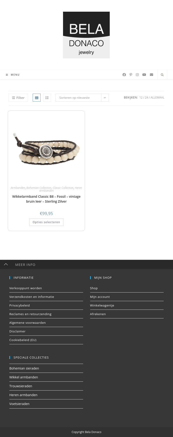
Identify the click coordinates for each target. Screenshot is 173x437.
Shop (94, 288)
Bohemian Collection (38, 188)
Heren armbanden (23, 395)
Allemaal (157, 97)
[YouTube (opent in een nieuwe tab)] (144, 74)
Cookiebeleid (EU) (22, 340)
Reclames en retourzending (30, 314)
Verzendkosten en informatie (31, 297)
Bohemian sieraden (24, 368)
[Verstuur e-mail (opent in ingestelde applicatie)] (151, 74)
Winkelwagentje (102, 305)
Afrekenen (98, 314)
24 (146, 97)
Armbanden (18, 188)
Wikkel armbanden (23, 377)
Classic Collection (63, 188)
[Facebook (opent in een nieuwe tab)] (124, 74)
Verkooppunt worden (25, 288)
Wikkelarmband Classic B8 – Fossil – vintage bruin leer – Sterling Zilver (46, 199)
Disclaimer (17, 331)
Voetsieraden (19, 404)
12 (141, 97)
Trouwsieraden (20, 386)
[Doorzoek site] (162, 75)
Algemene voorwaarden (27, 323)
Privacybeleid (19, 305)
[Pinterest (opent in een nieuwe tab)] (131, 74)
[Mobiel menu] (11, 74)
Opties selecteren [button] (46, 222)
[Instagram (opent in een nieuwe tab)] (137, 74)
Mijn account (100, 297)
